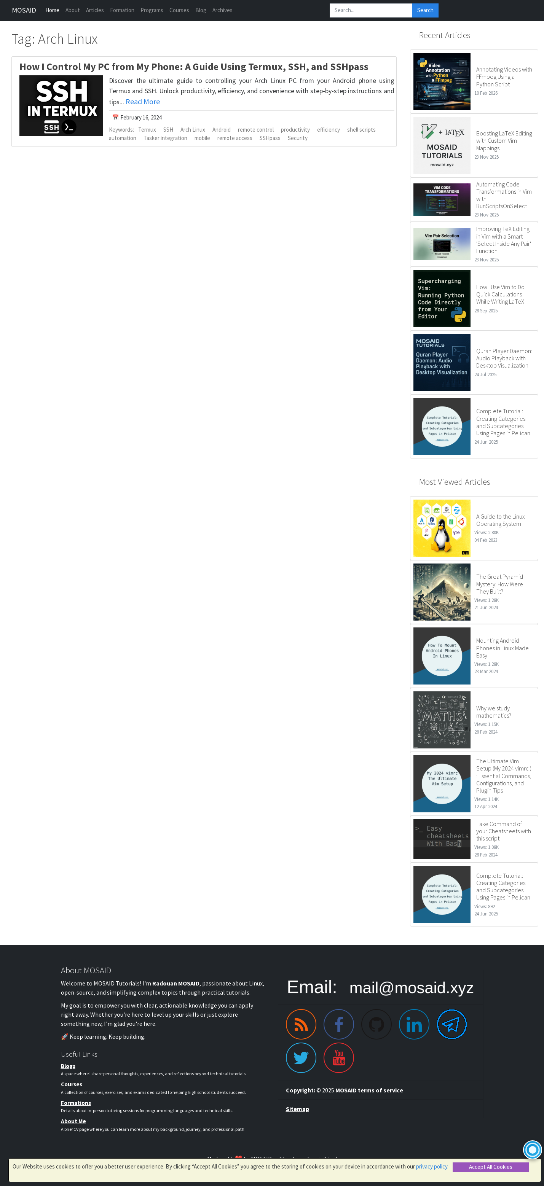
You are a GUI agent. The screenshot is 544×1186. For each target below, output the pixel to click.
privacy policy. (432, 1166)
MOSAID (24, 10)
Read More (143, 101)
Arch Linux (192, 129)
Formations (76, 1102)
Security (298, 138)
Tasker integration (165, 138)
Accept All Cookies (490, 1166)
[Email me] (380, 987)
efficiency (328, 129)
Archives (222, 10)
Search (425, 10)
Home (52, 10)
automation (122, 138)
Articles (95, 10)
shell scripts (361, 129)
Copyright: (300, 1090)
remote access (234, 138)
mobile (202, 138)
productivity (295, 129)
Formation (122, 10)
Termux (147, 129)
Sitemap (297, 1109)
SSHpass (270, 138)
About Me (73, 1121)
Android (221, 129)
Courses (179, 10)
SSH (168, 129)
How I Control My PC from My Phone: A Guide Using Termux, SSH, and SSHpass (194, 66)
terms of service (380, 1090)
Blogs (68, 1066)
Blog (200, 10)
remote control (256, 129)
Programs (151, 10)
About (72, 10)
